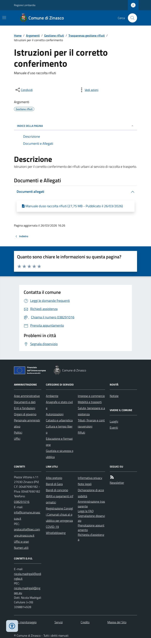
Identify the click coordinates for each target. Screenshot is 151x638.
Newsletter (117, 482)
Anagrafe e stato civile (59, 405)
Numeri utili (21, 547)
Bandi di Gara (54, 484)
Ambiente (52, 396)
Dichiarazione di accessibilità (91, 493)
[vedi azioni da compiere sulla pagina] (88, 90)
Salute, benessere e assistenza (91, 411)
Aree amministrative (27, 396)
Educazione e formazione (59, 441)
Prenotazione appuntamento (91, 527)
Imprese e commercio (91, 396)
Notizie (114, 396)
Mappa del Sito (116, 622)
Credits (85, 622)
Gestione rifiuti (54, 35)
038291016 (21, 501)
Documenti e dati (25, 402)
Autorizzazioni (54, 414)
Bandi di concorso (57, 490)
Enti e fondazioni (24, 408)
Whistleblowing (56, 532)
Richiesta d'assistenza (91, 537)
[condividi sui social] (23, 90)
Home (18, 35)
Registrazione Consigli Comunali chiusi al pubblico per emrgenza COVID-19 (59, 517)
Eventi (114, 427)
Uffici (17, 438)
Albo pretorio (54, 478)
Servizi (58, 622)
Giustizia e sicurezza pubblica (59, 453)
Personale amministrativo (27, 423)
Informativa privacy (90, 478)
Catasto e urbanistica (59, 420)
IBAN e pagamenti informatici (59, 499)
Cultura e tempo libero (59, 429)
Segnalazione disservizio (91, 518)
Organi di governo (25, 414)
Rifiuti (81, 432)
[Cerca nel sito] (131, 17)
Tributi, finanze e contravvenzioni (91, 423)
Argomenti (33, 35)
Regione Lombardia (24, 5)
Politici (18, 432)
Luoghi (114, 421)
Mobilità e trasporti (90, 402)
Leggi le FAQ (86, 511)
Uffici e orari (21, 541)
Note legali (85, 484)
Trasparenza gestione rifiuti (86, 35)
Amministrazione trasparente (91, 504)
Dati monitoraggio (25, 622)
